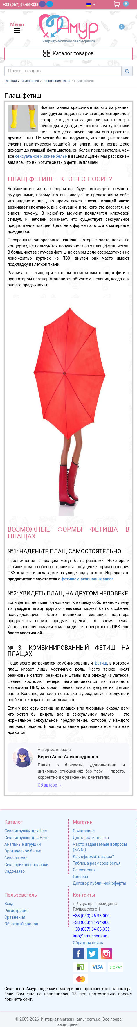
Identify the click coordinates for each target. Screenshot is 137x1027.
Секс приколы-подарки (26, 864)
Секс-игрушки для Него (26, 837)
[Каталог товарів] (68, 53)
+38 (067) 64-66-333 (91, 929)
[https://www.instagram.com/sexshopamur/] (106, 953)
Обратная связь (88, 942)
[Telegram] (49, 4)
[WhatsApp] (57, 4)
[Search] (127, 71)
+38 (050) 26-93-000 (91, 915)
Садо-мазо (14, 871)
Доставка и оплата (91, 837)
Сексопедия (84, 870)
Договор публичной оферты (99, 883)
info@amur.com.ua (90, 935)
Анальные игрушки (22, 844)
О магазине (84, 831)
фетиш (100, 663)
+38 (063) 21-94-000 (91, 922)
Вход (8, 903)
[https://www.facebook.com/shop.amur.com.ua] (78, 953)
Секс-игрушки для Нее (25, 831)
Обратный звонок (21, 924)
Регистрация (16, 910)
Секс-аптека (16, 858)
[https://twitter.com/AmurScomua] (92, 953)
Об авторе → (50, 785)
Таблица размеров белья (97, 863)
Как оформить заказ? (93, 856)
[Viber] (42, 4)
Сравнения (14, 917)
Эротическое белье (22, 851)
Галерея (80, 876)
